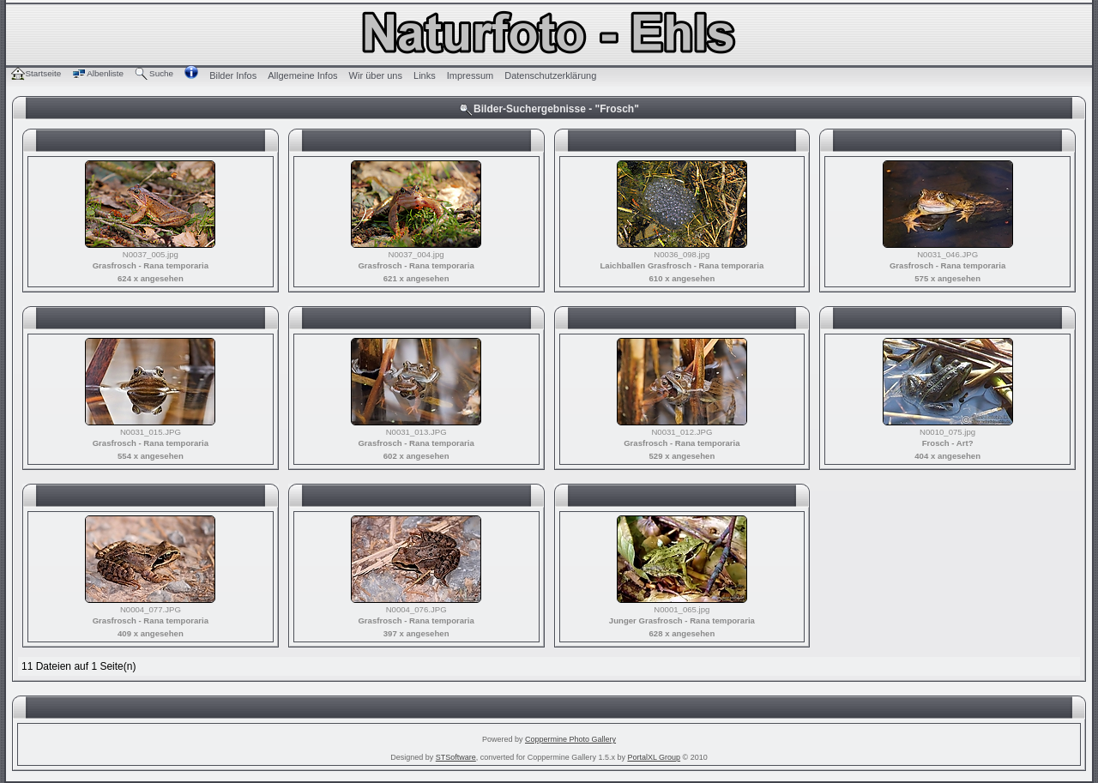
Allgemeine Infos (302, 75)
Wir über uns (375, 75)
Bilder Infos (232, 75)
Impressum (470, 75)
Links (424, 75)
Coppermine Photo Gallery (570, 739)
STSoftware (456, 757)
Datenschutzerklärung (550, 75)
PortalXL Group (653, 757)
